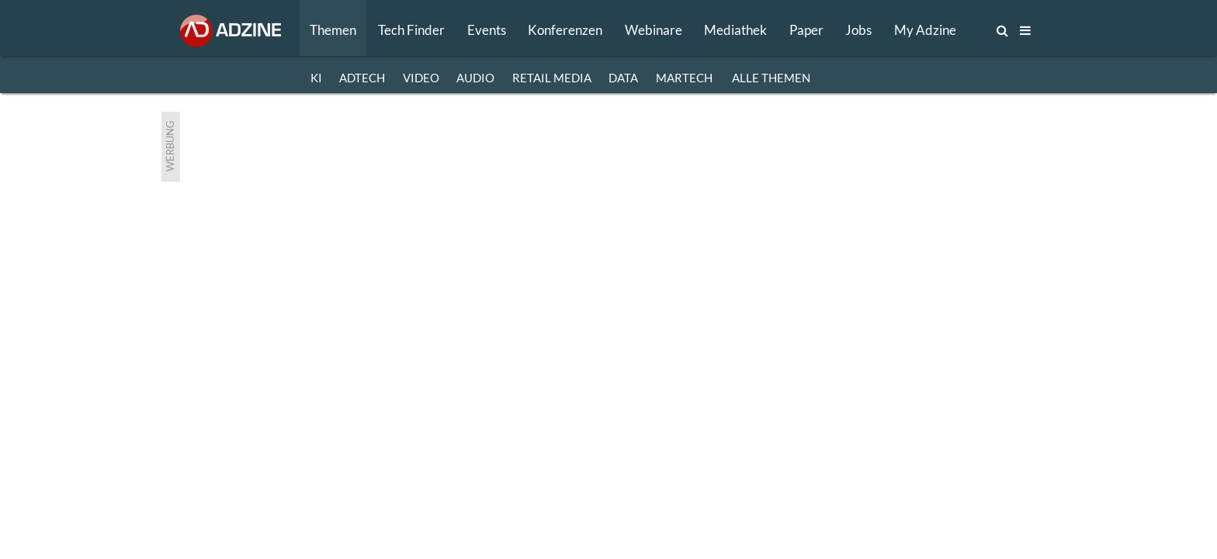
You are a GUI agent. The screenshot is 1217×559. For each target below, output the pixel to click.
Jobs (858, 30)
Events (486, 30)
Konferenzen (565, 30)
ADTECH (362, 78)
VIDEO (421, 78)
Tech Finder (411, 30)
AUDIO (475, 78)
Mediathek (735, 30)
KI (316, 78)
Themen (333, 30)
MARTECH (684, 78)
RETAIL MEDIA (551, 78)
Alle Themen (771, 78)
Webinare (653, 30)
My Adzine (925, 30)
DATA (623, 78)
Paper (806, 30)
